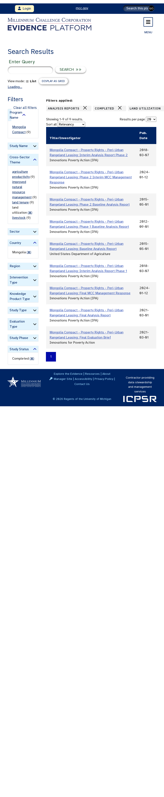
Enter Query (22, 62)
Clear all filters (25, 107)
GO (151, 8)
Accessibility (83, 379)
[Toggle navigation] (148, 22)
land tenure (20, 202)
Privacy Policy (104, 379)
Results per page (132, 119)
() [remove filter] (30, 212)
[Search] (139, 8)
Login (24, 8)
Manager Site (63, 379)
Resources (92, 374)
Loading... (15, 87)
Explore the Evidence (68, 374)
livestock (19, 218)
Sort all (51, 124)
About (106, 374)
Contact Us (82, 384)
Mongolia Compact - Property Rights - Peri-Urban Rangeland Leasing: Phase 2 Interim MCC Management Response (91, 177)
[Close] (85, 107)
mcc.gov (82, 8)
